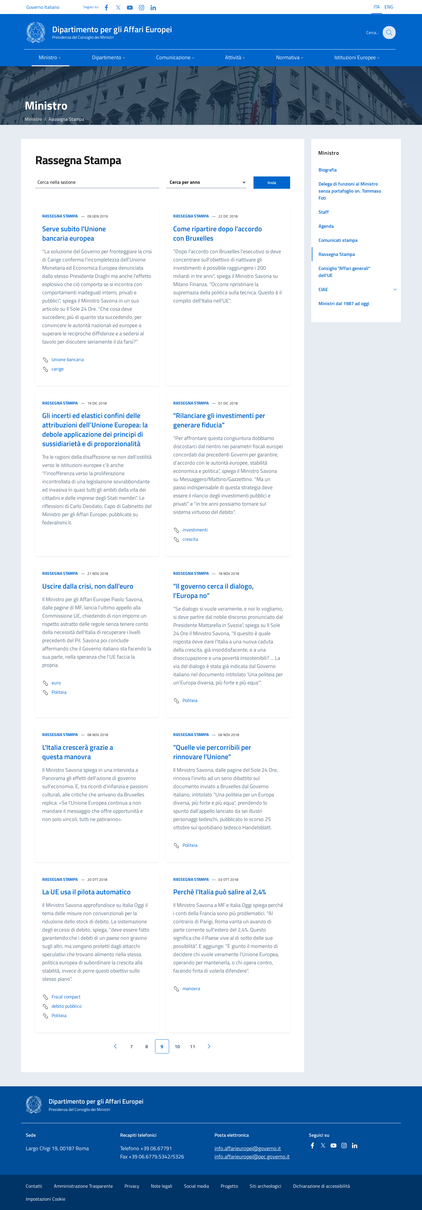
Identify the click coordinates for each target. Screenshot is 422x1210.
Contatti (34, 1185)
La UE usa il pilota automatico (86, 891)
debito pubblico (61, 1006)
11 (192, 1046)
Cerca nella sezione (57, 182)
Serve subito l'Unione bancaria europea (74, 233)
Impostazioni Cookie (45, 1198)
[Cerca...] (389, 33)
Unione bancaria (63, 360)
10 (177, 1046)
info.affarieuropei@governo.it (248, 1148)
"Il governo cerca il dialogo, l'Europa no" (213, 591)
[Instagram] (139, 7)
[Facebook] (104, 7)
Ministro (33, 119)
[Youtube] (127, 7)
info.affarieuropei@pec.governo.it (252, 1156)
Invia (272, 182)
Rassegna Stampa (60, 216)
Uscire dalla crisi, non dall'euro (87, 586)
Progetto (229, 1185)
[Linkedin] (151, 7)
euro (51, 683)
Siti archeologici (265, 1185)
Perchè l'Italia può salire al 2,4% (219, 891)
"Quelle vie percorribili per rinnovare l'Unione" (212, 752)
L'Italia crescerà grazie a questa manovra (77, 752)
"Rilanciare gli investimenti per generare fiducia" (219, 420)
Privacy (132, 1185)
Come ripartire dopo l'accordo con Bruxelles (217, 233)
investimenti (190, 530)
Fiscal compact (61, 997)
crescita (185, 539)
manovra (186, 989)
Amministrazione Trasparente (83, 1185)
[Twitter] (116, 7)
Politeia (54, 692)
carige (53, 369)
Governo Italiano (42, 7)
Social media (196, 1185)
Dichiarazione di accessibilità (321, 1185)
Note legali (161, 1185)
